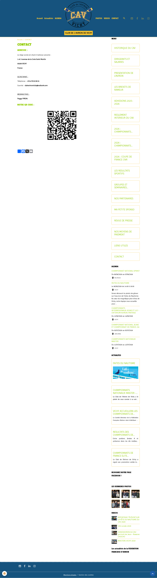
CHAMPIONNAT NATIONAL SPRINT (126, 271)
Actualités (48, 18)
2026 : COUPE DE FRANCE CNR (123, 158)
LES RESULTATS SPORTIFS (122, 172)
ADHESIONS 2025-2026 (123, 102)
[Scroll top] (152, 573)
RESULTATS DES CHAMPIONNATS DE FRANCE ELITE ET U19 (124, 433)
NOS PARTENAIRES (123, 198)
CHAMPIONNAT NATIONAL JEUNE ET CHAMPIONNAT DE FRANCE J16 (125, 326)
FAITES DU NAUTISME (120, 283)
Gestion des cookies (86, 575)
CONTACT (115, 18)
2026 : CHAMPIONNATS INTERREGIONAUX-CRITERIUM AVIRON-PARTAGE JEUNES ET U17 (124, 130)
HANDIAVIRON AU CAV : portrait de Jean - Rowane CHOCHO (129, 534)
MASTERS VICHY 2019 (126, 541)
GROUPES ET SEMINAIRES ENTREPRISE (120, 186)
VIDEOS (107, 18)
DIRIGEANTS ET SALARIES (122, 60)
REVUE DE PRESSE (123, 220)
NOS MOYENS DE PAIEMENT (123, 233)
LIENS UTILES (121, 245)
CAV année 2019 (124, 526)
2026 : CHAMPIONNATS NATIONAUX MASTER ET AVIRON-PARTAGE (125, 144)
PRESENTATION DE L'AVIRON (123, 74)
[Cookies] (4, 573)
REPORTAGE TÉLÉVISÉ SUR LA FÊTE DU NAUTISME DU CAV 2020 (128, 519)
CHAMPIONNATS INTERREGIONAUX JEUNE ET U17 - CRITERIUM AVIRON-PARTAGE (125, 310)
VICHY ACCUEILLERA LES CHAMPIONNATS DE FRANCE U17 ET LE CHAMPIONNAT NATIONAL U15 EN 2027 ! (125, 412)
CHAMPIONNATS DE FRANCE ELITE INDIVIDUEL (123, 454)
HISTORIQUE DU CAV (124, 48)
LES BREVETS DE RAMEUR (122, 88)
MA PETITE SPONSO (124, 209)
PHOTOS (99, 18)
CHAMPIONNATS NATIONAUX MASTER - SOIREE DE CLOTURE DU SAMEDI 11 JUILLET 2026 (125, 392)
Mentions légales (69, 575)
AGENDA (58, 18)
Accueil (40, 18)
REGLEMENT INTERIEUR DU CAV (124, 116)
